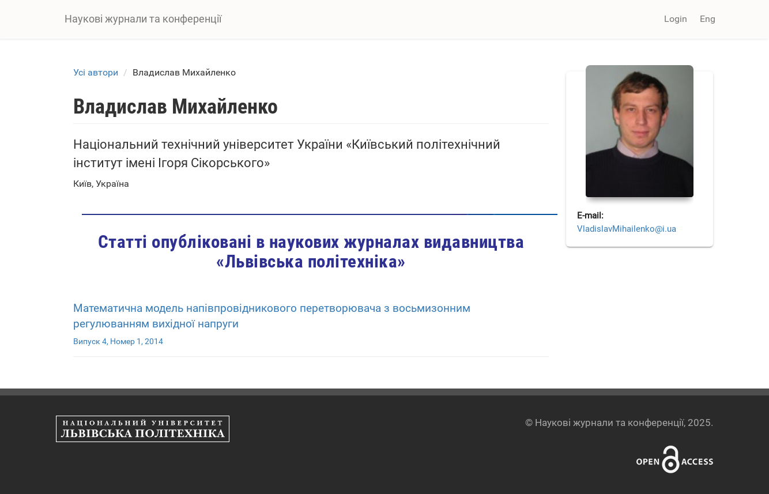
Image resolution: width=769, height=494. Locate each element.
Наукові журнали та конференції (143, 19)
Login (675, 18)
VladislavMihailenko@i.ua (626, 229)
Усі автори (95, 72)
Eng (707, 18)
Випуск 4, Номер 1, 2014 (118, 341)
